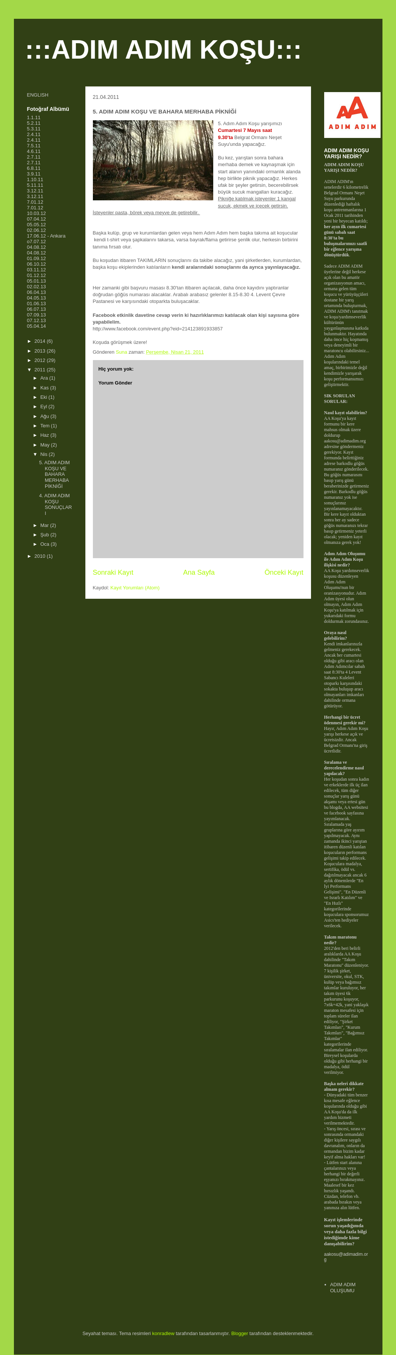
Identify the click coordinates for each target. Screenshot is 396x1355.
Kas (45, 388)
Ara (44, 378)
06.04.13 (36, 292)
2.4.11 (34, 134)
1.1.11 (34, 117)
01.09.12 (36, 258)
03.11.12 (36, 270)
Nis (44, 454)
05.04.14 (36, 326)
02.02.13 (36, 286)
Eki (44, 397)
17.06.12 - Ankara (46, 236)
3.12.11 (35, 191)
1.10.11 (35, 179)
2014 (41, 341)
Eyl (44, 406)
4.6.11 (34, 151)
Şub (45, 534)
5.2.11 (34, 123)
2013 (41, 351)
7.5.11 (34, 145)
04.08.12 (36, 247)
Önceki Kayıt (283, 572)
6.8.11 (34, 168)
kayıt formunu (340, 421)
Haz (45, 435)
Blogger (239, 1333)
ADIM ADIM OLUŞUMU (343, 1287)
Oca (45, 544)
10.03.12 (36, 213)
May (45, 445)
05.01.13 (36, 281)
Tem (45, 425)
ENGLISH (38, 95)
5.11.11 (35, 185)
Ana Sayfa (199, 572)
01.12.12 (36, 275)
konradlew (163, 1333)
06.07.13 (36, 309)
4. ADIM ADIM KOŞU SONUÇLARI (55, 504)
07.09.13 (36, 315)
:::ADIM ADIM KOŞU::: (163, 49)
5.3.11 (34, 129)
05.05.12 (36, 224)
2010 (41, 556)
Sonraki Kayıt (113, 572)
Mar (45, 525)
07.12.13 (36, 320)
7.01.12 (35, 202)
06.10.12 (36, 264)
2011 (41, 369)
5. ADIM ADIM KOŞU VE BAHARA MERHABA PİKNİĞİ (54, 474)
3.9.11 (34, 174)
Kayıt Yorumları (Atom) (134, 587)
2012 (41, 360)
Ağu (45, 416)
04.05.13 (36, 298)
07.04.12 (36, 219)
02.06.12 (36, 230)
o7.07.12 (36, 241)
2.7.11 (34, 157)
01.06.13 (36, 303)
